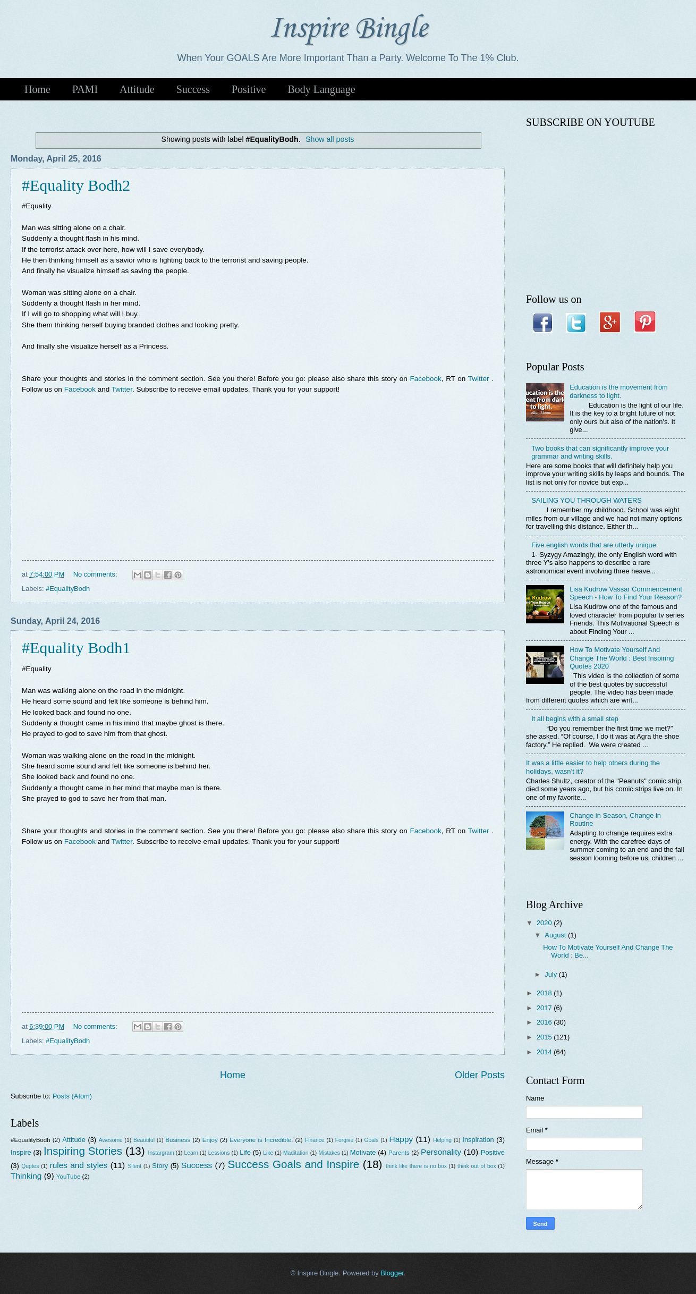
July (551, 974)
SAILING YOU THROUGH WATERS (586, 500)
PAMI (85, 89)
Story (160, 1166)
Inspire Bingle (348, 29)
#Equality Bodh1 (76, 647)
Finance (315, 1140)
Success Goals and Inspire (294, 1164)
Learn (191, 1153)
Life (245, 1152)
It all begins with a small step (574, 719)
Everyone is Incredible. (261, 1140)
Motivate (363, 1152)
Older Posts (480, 1075)
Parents (399, 1152)
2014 (545, 1052)
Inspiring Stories (83, 1151)
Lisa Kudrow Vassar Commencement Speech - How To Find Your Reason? (626, 593)
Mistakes (329, 1153)
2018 (545, 993)
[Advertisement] (258, 480)
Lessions (219, 1153)
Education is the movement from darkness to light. (619, 391)
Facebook (425, 379)
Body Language (321, 89)
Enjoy (210, 1140)
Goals (371, 1140)
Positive (249, 89)
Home (37, 89)
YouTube (68, 1176)
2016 (545, 1022)
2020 (545, 923)
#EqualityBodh (68, 589)
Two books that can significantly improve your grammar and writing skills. (600, 452)
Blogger (392, 1273)
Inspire (21, 1152)
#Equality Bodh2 (76, 185)
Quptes (30, 1166)
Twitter (478, 379)
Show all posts (329, 139)
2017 (545, 1008)
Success (193, 89)
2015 (545, 1037)
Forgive (344, 1140)
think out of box (476, 1166)
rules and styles (79, 1165)
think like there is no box (416, 1166)
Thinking (26, 1175)
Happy (401, 1139)
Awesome (111, 1140)
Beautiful (144, 1140)
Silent (134, 1166)
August (556, 935)
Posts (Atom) (72, 1096)
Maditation (296, 1153)
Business (177, 1140)
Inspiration (478, 1140)
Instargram (161, 1153)
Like (268, 1153)
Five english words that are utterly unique (593, 545)
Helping (442, 1140)
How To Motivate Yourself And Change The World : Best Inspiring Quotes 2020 (622, 658)
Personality (441, 1151)
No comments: (96, 574)
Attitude (137, 89)
